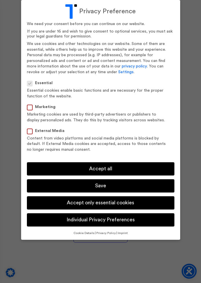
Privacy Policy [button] (106, 233)
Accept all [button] (100, 168)
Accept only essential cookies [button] (100, 202)
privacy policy (134, 66)
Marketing (43, 107)
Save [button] (100, 185)
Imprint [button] (123, 233)
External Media (47, 131)
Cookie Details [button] (83, 233)
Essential (41, 83)
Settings (126, 72)
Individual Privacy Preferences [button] (101, 219)
